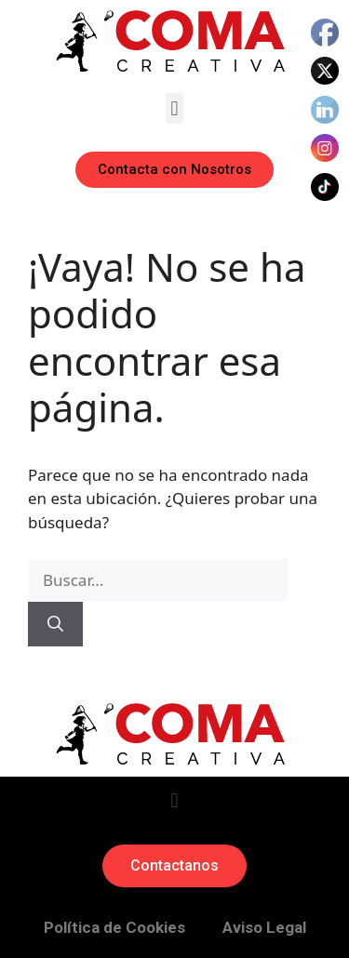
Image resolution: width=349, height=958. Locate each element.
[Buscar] (55, 624)
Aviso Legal (264, 927)
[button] (174, 108)
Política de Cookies (114, 927)
